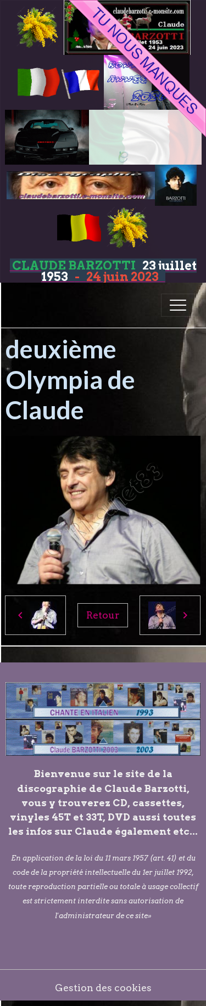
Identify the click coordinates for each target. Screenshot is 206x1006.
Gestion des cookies (103, 987)
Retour (102, 615)
